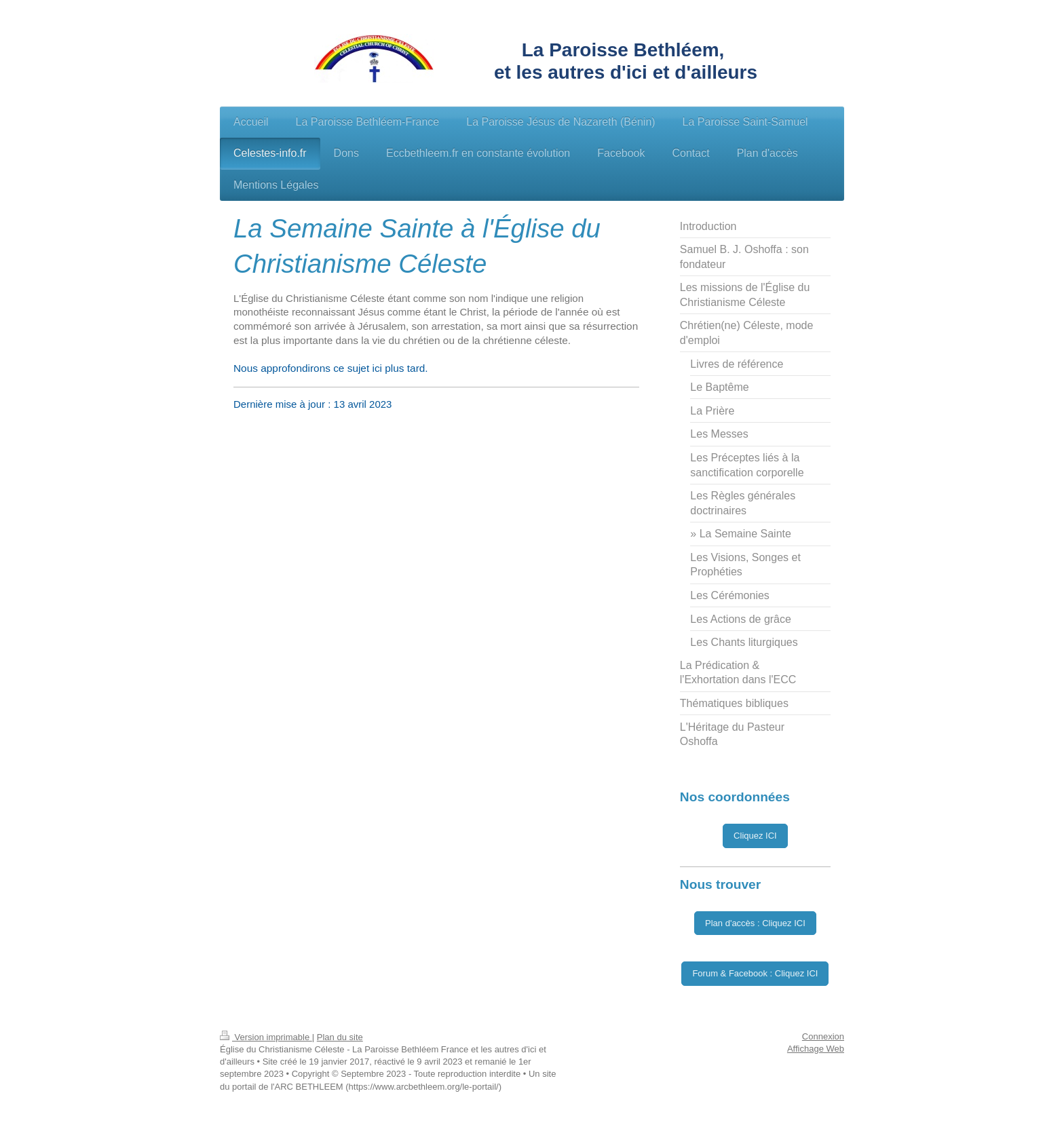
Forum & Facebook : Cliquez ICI (755, 973)
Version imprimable (266, 1037)
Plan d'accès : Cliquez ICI (755, 923)
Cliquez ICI (755, 835)
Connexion (823, 1036)
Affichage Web (815, 1049)
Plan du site (340, 1037)
